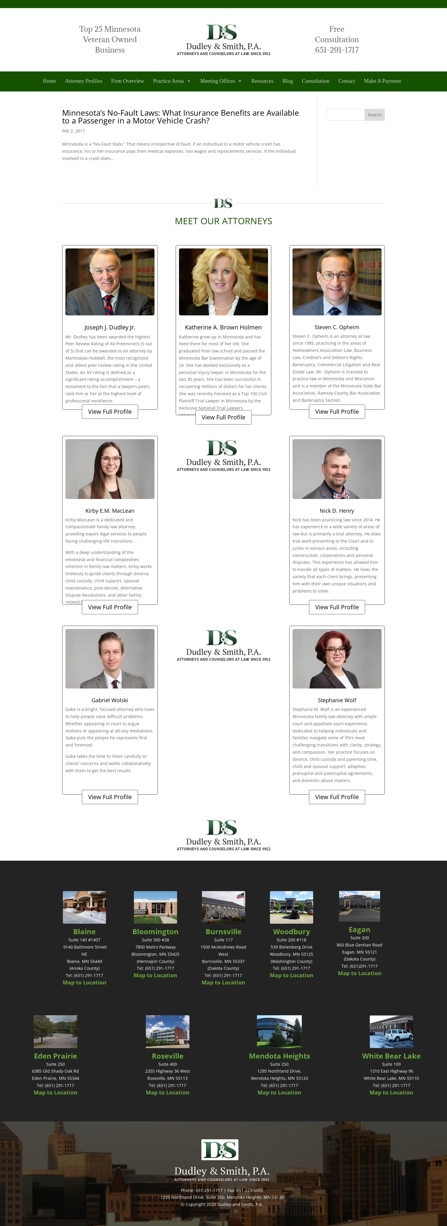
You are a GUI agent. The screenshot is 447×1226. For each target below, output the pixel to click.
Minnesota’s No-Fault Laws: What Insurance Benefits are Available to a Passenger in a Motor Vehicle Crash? (180, 116)
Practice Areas (172, 81)
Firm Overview (127, 81)
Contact (346, 81)
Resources (262, 81)
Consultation (315, 81)
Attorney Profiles (83, 81)
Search (375, 114)
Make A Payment (382, 81)
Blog (287, 81)
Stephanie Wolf (337, 700)
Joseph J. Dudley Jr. (110, 327)
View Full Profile (110, 411)
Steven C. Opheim (337, 327)
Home (49, 81)
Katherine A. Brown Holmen (223, 327)
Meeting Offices (221, 81)
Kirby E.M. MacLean (109, 510)
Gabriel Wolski (110, 700)
